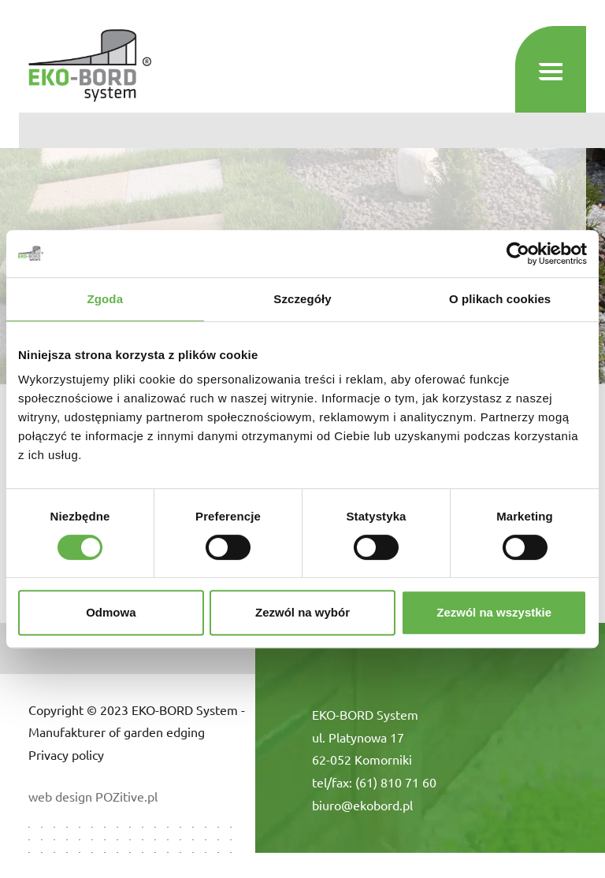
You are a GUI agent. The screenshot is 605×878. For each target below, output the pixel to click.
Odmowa (110, 612)
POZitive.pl (126, 796)
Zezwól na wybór (302, 612)
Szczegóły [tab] (302, 299)
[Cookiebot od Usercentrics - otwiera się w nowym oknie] (518, 253)
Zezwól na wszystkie (493, 612)
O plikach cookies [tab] (500, 299)
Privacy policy (66, 754)
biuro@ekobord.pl (362, 805)
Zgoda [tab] (105, 299)
